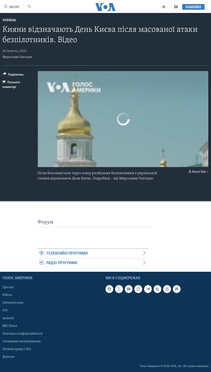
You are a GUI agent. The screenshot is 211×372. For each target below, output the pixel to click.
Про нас (8, 287)
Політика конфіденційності (22, 333)
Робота (7, 295)
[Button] (13, 75)
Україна (9, 20)
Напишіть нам (12, 302)
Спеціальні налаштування (21, 341)
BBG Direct (9, 325)
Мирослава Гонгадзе (17, 57)
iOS (5, 310)
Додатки (8, 356)
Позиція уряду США (16, 349)
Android (8, 318)
